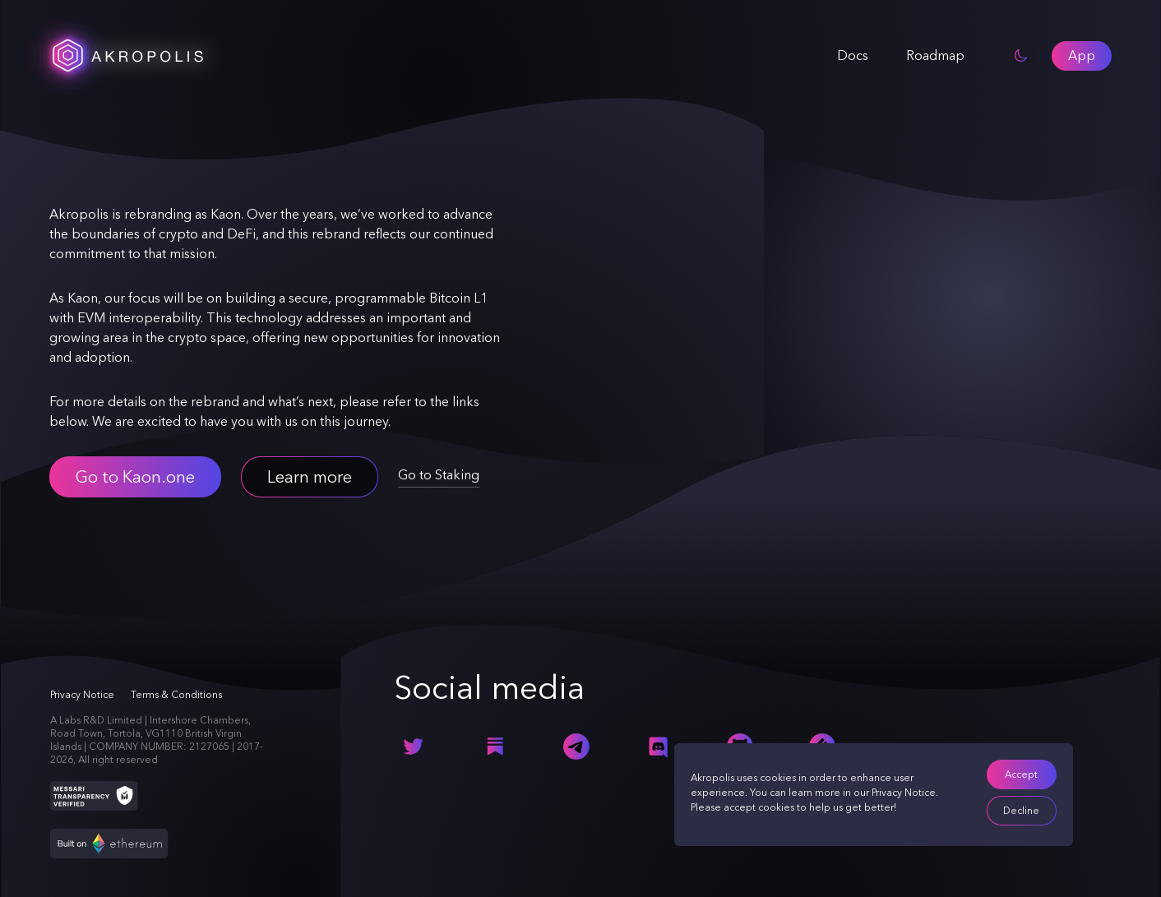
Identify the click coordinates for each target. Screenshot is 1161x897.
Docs (852, 55)
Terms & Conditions (176, 694)
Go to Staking (438, 475)
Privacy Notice (904, 792)
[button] (1082, 56)
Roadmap (935, 55)
